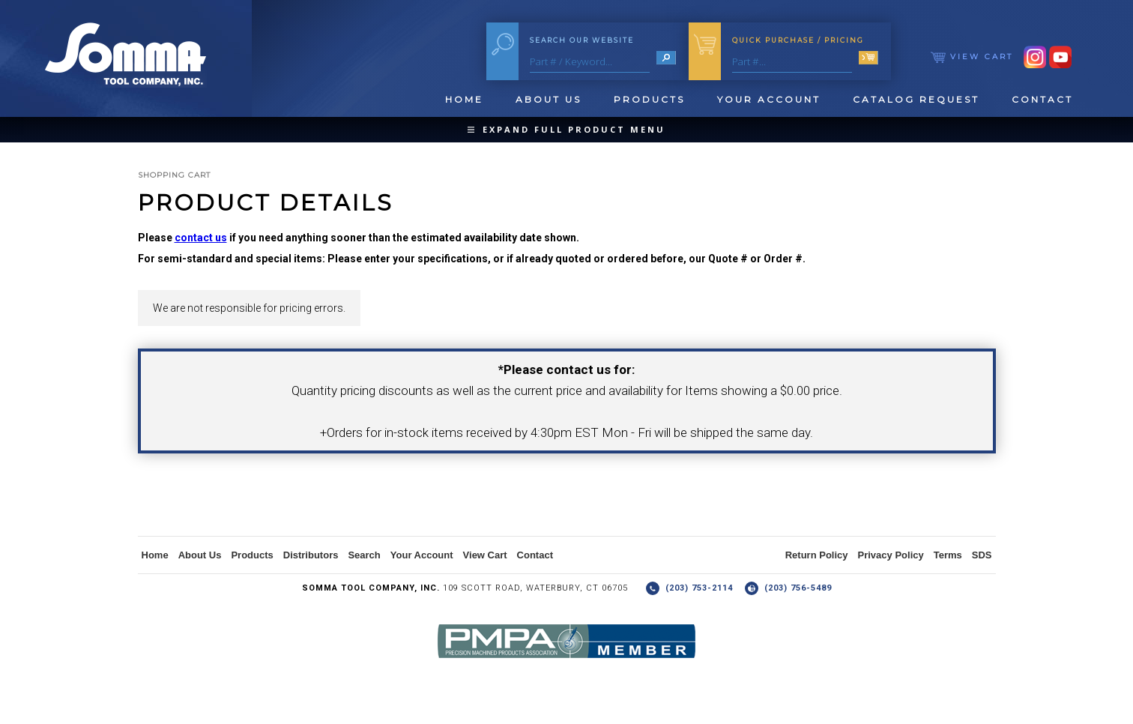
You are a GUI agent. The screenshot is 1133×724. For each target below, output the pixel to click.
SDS (982, 555)
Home (464, 99)
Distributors (311, 555)
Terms (948, 555)
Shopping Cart (174, 175)
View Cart (972, 56)
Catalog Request (916, 99)
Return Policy (816, 555)
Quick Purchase (798, 40)
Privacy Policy (891, 555)
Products (649, 99)
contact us (201, 238)
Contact (1042, 99)
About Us (548, 99)
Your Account (769, 99)
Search (364, 555)
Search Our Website (582, 40)
